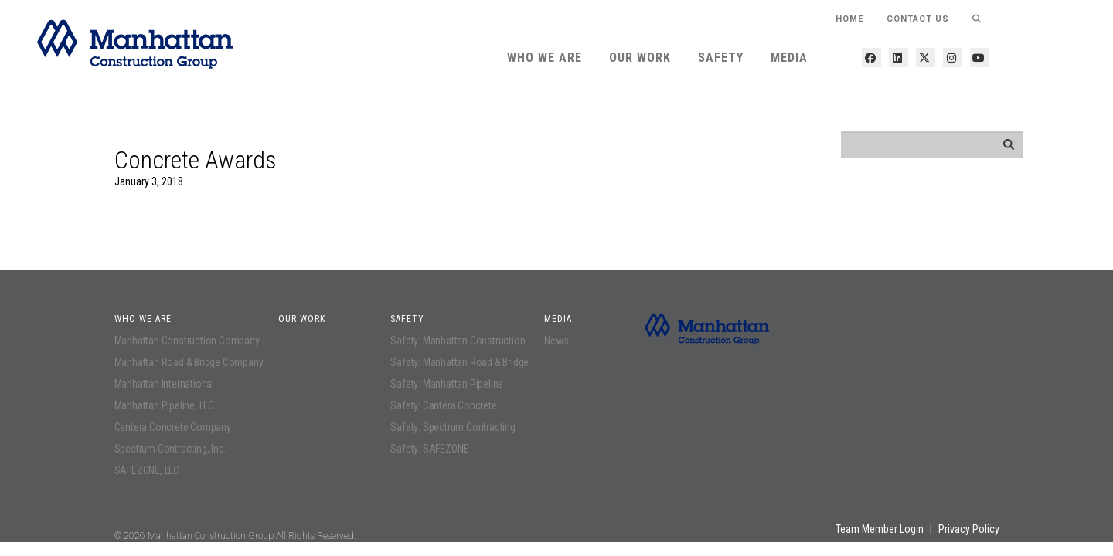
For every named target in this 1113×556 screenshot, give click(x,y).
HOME (849, 19)
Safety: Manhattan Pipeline (446, 384)
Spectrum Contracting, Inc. (170, 448)
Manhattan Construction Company (187, 340)
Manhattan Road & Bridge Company (189, 362)
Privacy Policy (968, 529)
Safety (721, 57)
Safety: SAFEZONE (429, 448)
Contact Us (918, 19)
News (556, 340)
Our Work (640, 57)
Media (789, 57)
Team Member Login (880, 529)
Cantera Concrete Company (172, 427)
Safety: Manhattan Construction (457, 340)
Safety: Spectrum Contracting (452, 427)
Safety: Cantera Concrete (443, 405)
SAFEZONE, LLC (146, 470)
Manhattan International (164, 384)
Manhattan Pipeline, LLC (164, 405)
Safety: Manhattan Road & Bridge (459, 362)
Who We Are (544, 57)
